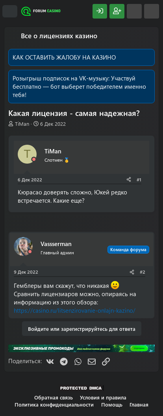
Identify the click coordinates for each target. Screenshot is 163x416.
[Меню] (9, 11)
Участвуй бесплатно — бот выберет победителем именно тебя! (79, 86)
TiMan (22, 123)
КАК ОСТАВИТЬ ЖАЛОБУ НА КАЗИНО (64, 57)
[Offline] (34, 159)
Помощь (111, 404)
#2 (142, 272)
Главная (139, 404)
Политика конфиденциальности (54, 404)
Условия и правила (103, 397)
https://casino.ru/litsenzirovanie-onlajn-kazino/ (74, 310)
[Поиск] (151, 11)
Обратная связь (53, 397)
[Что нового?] (134, 11)
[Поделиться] (129, 179)
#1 (139, 179)
